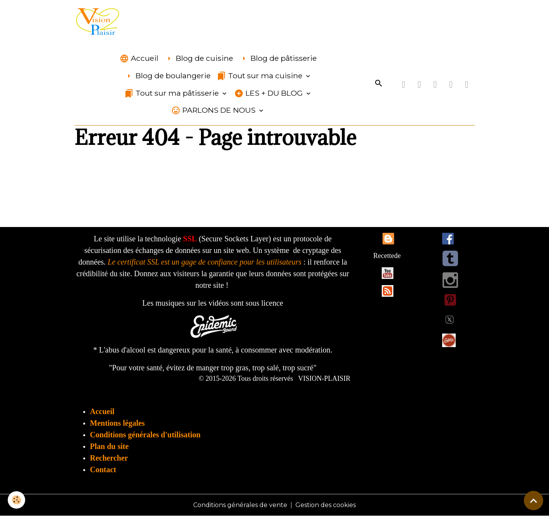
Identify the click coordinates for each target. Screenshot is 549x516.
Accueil (139, 58)
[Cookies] (16, 500)
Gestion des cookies (325, 505)
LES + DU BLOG (269, 93)
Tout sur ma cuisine (260, 76)
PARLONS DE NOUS (214, 110)
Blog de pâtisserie (278, 58)
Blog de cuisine (199, 58)
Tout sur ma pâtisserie (172, 93)
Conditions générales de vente (240, 505)
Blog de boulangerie (167, 76)
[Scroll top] (533, 500)
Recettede (387, 256)
